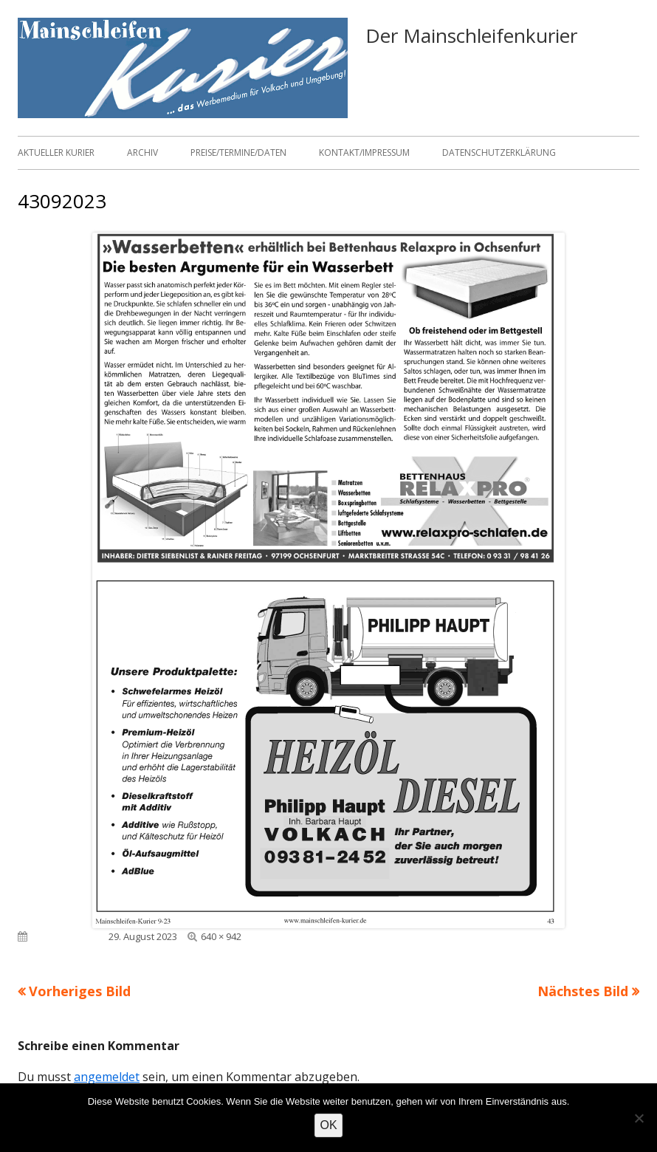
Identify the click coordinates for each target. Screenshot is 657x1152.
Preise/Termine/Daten (238, 152)
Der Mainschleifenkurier (471, 35)
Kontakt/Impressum (364, 152)
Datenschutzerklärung (499, 152)
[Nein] (638, 1118)
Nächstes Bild (582, 991)
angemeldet (107, 1077)
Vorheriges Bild (80, 991)
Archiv (142, 152)
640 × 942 (221, 936)
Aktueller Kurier (56, 152)
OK (328, 1125)
